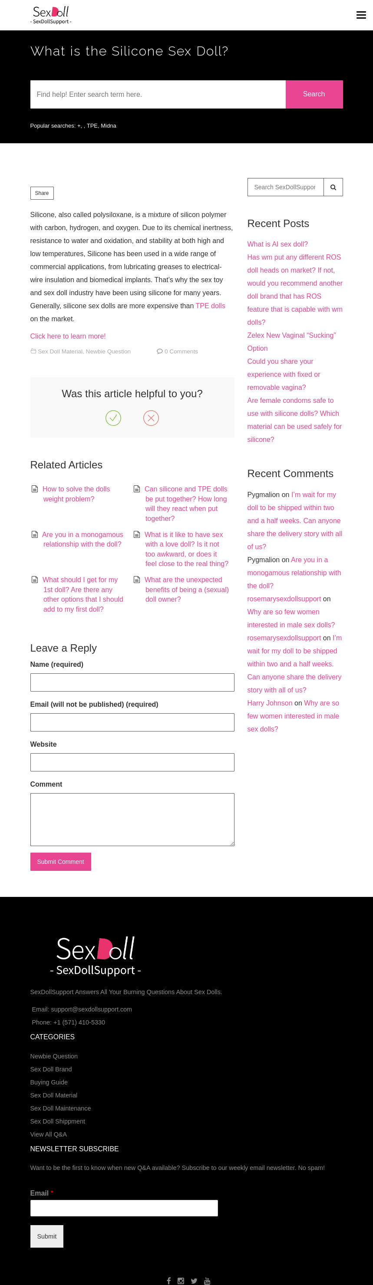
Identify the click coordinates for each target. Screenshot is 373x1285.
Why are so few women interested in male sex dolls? (294, 716)
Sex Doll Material (60, 351)
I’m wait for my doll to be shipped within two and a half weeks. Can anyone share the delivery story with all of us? (295, 520)
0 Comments (181, 351)
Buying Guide (49, 1082)
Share (42, 193)
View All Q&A (48, 1134)
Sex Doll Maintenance (60, 1108)
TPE (92, 125)
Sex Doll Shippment (57, 1121)
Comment (46, 784)
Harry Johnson (270, 703)
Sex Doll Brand (51, 1069)
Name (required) (57, 664)
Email (41, 1193)
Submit (47, 1236)
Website (43, 744)
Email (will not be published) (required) (94, 704)
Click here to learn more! (68, 336)
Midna (108, 125)
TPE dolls (210, 306)
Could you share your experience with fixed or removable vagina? (284, 374)
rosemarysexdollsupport (284, 599)
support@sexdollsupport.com (91, 1009)
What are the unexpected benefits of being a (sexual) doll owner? (187, 589)
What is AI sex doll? (278, 244)
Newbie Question (108, 351)
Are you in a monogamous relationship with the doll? (294, 573)
